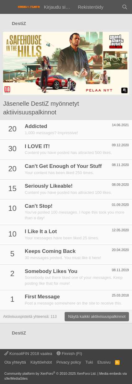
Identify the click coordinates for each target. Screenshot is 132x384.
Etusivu (104, 362)
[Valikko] (8, 7)
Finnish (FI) (69, 353)
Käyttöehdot (41, 362)
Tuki (89, 362)
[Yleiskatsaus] (112, 7)
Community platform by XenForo (50, 373)
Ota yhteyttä (15, 362)
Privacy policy (68, 362)
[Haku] (125, 7)
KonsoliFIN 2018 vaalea (28, 353)
